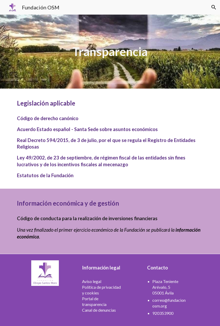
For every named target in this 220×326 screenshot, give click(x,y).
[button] (214, 7)
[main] (110, 51)
